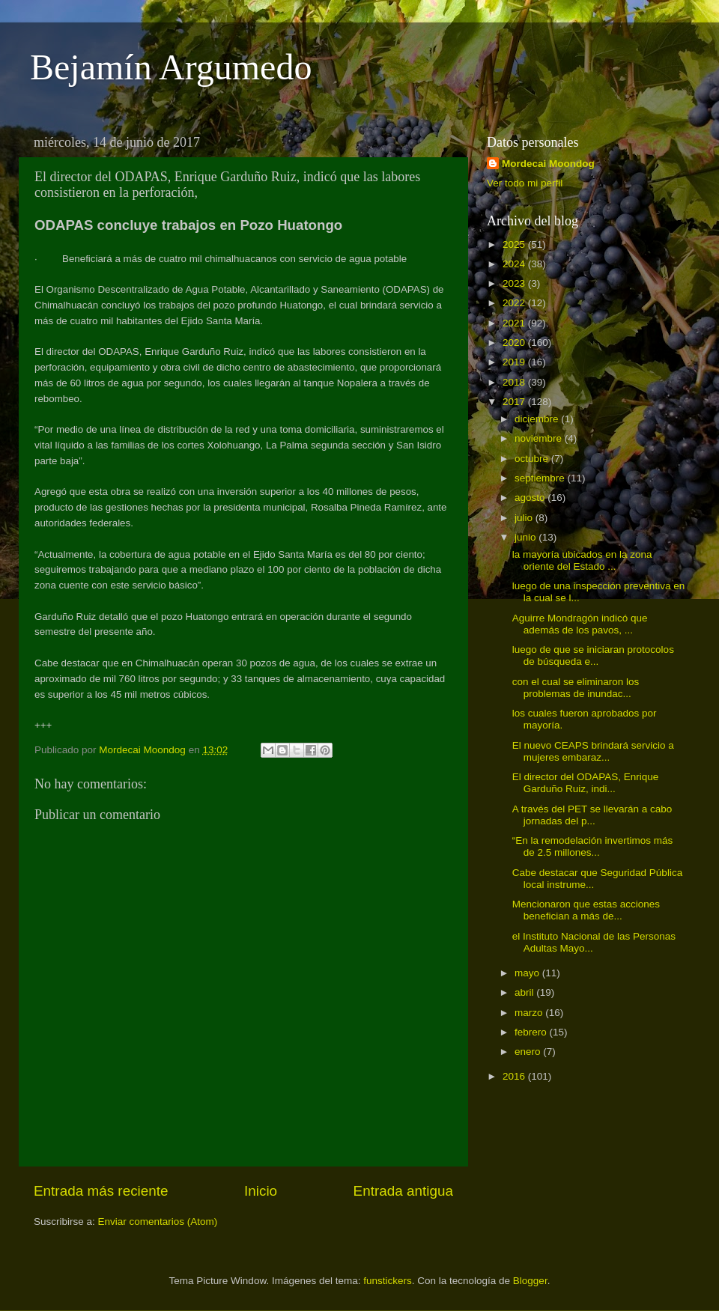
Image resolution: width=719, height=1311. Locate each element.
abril (525, 992)
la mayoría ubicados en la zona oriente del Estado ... (582, 560)
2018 (515, 382)
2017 (515, 401)
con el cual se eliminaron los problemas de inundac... (576, 687)
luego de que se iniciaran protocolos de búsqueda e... (593, 655)
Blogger (530, 1280)
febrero (532, 1032)
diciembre (538, 419)
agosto (531, 497)
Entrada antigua (403, 1191)
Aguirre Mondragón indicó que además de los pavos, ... (580, 624)
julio (525, 517)
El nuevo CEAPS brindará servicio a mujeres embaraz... (593, 751)
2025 (515, 244)
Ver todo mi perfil (524, 183)
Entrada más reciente (101, 1191)
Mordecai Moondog (548, 163)
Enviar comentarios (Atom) (158, 1221)
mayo (528, 973)
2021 (515, 323)
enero (529, 1051)
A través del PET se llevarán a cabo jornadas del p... (592, 815)
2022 (515, 302)
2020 (515, 342)
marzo (530, 1012)
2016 (515, 1076)
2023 (515, 283)
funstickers (387, 1280)
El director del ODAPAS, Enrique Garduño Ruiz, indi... (585, 782)
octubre (533, 458)
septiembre (541, 478)
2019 (515, 362)
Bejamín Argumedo (171, 67)
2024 (515, 264)
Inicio (260, 1191)
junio (527, 537)
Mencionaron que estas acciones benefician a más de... (586, 910)
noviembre (540, 438)
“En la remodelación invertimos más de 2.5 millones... (592, 846)
